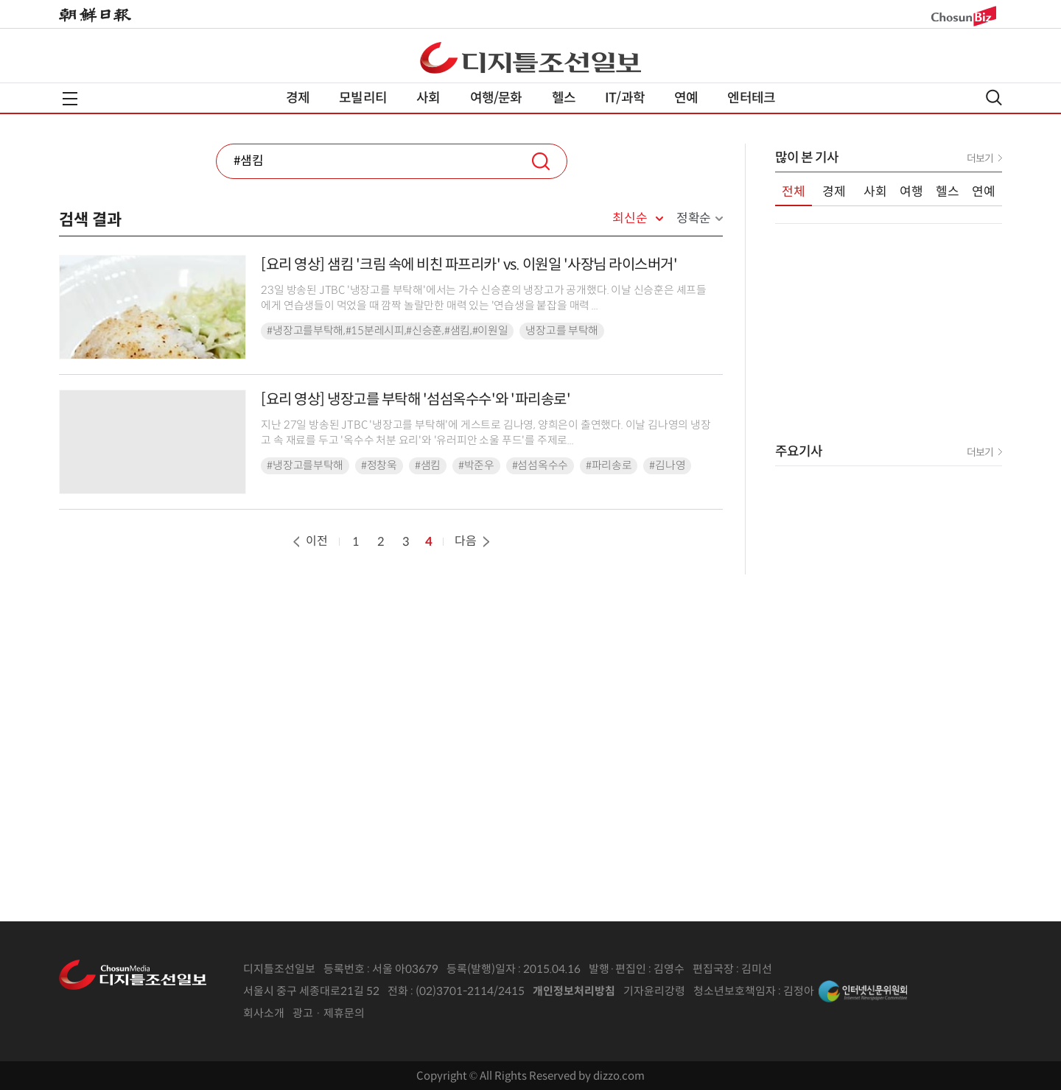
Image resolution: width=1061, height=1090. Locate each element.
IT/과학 (625, 98)
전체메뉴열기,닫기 (70, 98)
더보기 (980, 158)
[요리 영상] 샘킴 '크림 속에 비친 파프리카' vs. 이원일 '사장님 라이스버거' (469, 265)
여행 (911, 192)
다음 (474, 541)
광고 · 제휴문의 (329, 1013)
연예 (686, 98)
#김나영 (667, 465)
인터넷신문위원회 (863, 991)
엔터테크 (751, 98)
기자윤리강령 (654, 991)
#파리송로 (609, 465)
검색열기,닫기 (994, 97)
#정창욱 (379, 465)
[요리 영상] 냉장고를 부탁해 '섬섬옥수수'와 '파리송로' (415, 399)
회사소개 (263, 1013)
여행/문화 (496, 98)
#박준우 (476, 465)
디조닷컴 (530, 57)
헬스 (563, 98)
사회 (428, 98)
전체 (793, 192)
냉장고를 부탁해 (561, 330)
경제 (297, 98)
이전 (309, 541)
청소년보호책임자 (734, 991)
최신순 (629, 218)
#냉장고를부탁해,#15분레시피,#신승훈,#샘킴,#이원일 (387, 330)
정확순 (693, 218)
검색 (540, 161)
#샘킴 (428, 465)
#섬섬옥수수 (540, 465)
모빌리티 (363, 98)
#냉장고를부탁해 (305, 465)
